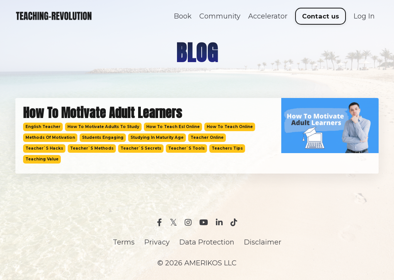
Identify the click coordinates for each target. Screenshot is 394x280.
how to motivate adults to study (103, 126)
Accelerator (267, 16)
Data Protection (206, 242)
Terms (124, 242)
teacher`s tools (186, 148)
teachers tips (227, 148)
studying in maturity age (157, 137)
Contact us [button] (320, 16)
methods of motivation (50, 137)
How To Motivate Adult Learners (102, 113)
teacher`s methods (92, 148)
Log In (364, 16)
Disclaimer (262, 242)
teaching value (41, 159)
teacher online (207, 137)
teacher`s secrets (140, 148)
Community (219, 16)
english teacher (42, 126)
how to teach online (230, 126)
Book (183, 16)
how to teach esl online (173, 126)
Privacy (157, 242)
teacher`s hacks (44, 148)
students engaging (103, 137)
